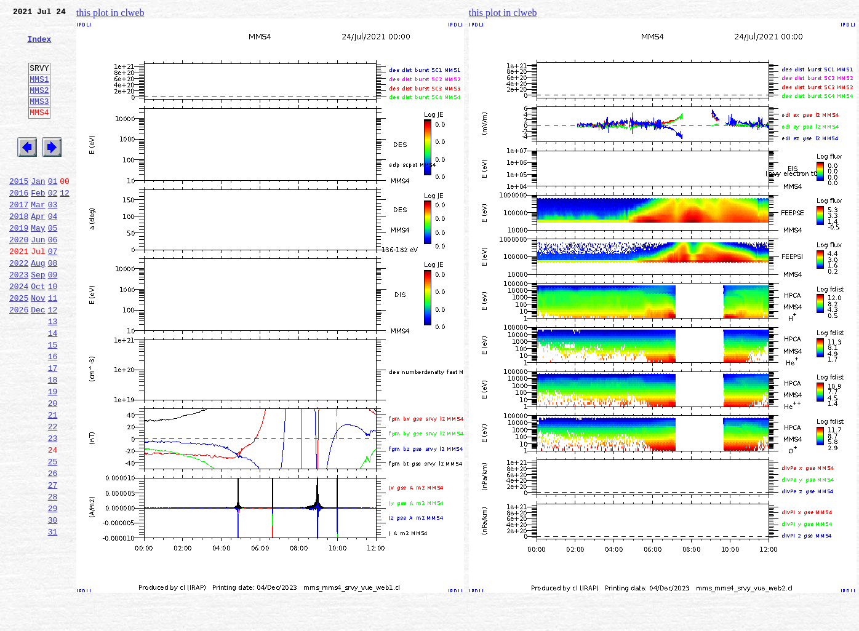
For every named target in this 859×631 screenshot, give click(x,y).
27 (53, 562)
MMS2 (39, 106)
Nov (38, 345)
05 (53, 264)
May (38, 264)
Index (39, 46)
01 (53, 210)
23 (53, 508)
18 (53, 440)
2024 (18, 332)
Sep (38, 318)
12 (65, 223)
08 (53, 305)
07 (53, 291)
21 (53, 480)
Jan (38, 210)
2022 (18, 305)
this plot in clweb (110, 12)
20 (53, 467)
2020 (18, 278)
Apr (38, 250)
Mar (38, 237)
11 (53, 345)
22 (53, 494)
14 (53, 386)
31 (53, 616)
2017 (18, 237)
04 (53, 250)
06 (53, 278)
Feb (38, 223)
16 (53, 413)
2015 (18, 210)
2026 (18, 359)
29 (53, 589)
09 (53, 318)
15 (53, 399)
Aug (38, 305)
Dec (38, 359)
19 (53, 453)
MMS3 (39, 119)
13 (53, 372)
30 (53, 602)
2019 (18, 264)
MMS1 (39, 93)
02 (53, 223)
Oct (38, 332)
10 (53, 332)
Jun (38, 278)
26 (53, 548)
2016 (18, 223)
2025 (18, 345)
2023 (18, 318)
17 (53, 426)
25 (53, 535)
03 (53, 237)
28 (53, 575)
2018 (18, 250)
